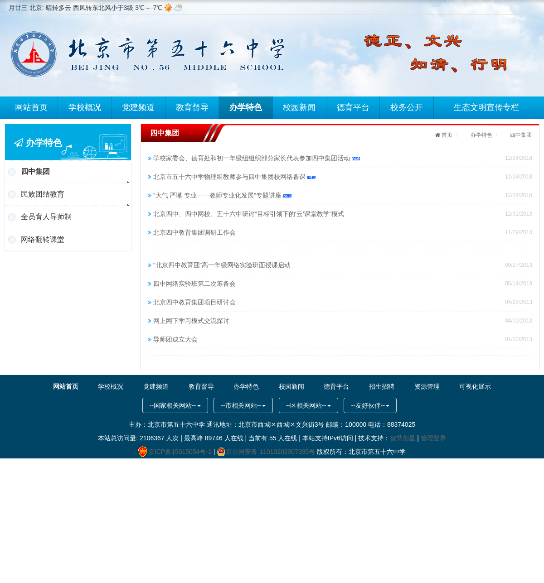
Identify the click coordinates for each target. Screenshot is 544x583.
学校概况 (85, 106)
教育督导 (192, 106)
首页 (446, 135)
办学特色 (246, 106)
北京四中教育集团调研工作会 (194, 232)
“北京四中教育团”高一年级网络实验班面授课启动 (222, 265)
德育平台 (354, 106)
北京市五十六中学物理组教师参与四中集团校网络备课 (234, 176)
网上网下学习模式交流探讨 (191, 320)
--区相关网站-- (308, 405)
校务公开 (407, 106)
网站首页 (31, 106)
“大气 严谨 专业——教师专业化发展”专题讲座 (222, 195)
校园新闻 (300, 106)
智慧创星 (402, 438)
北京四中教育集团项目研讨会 (194, 302)
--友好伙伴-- (370, 405)
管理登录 (433, 438)
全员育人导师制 (46, 217)
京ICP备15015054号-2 (175, 451)
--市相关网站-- (243, 405)
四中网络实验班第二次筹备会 (194, 283)
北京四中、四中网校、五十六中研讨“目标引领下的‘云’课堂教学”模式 (249, 213)
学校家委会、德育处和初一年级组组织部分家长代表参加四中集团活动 (256, 158)
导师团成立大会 (175, 339)
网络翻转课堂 (42, 239)
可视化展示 (467, 386)
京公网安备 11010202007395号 (266, 451)
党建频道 (139, 106)
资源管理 (420, 386)
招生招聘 (377, 386)
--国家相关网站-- (175, 405)
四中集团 (35, 171)
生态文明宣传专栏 (487, 106)
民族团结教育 (42, 194)
